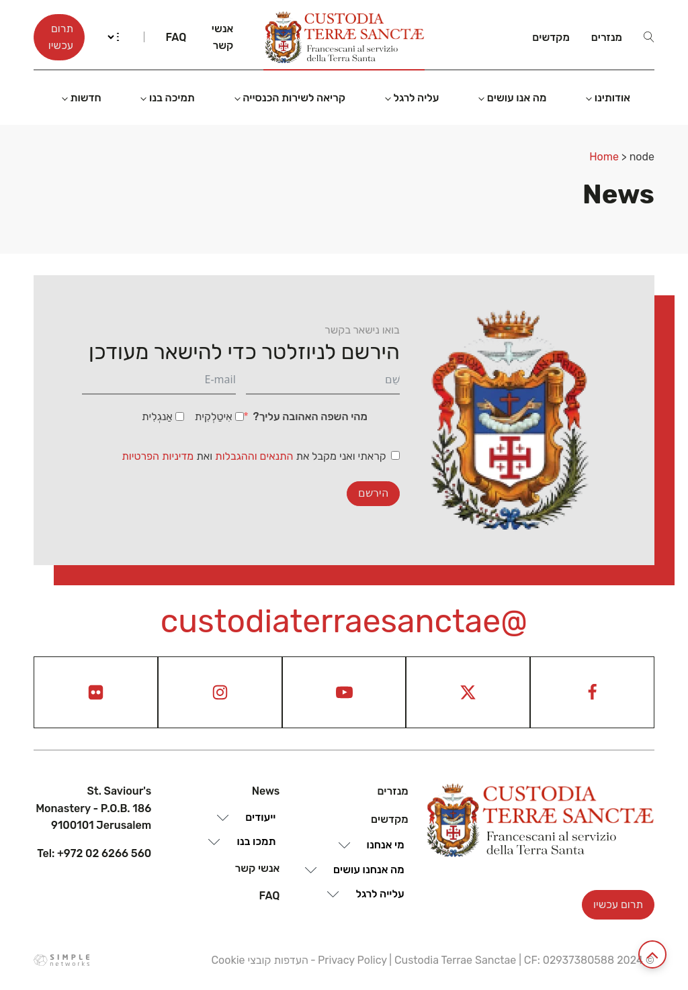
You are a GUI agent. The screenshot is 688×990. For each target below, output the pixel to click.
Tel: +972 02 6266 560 (94, 853)
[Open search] (649, 37)
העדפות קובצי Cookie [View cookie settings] (259, 960)
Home (604, 156)
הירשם (373, 493)
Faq (175, 37)
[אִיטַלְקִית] (239, 416)
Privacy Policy (352, 960)
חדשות (85, 97)
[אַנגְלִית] (179, 416)
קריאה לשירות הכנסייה (294, 97)
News (266, 791)
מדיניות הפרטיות (158, 456)
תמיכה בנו (172, 97)
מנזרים (606, 37)
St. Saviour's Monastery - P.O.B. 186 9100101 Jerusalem (93, 808)
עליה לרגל (416, 97)
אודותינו (612, 97)
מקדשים (551, 37)
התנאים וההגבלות (255, 456)
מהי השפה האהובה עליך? (310, 416)
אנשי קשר (222, 37)
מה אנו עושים (517, 97)
